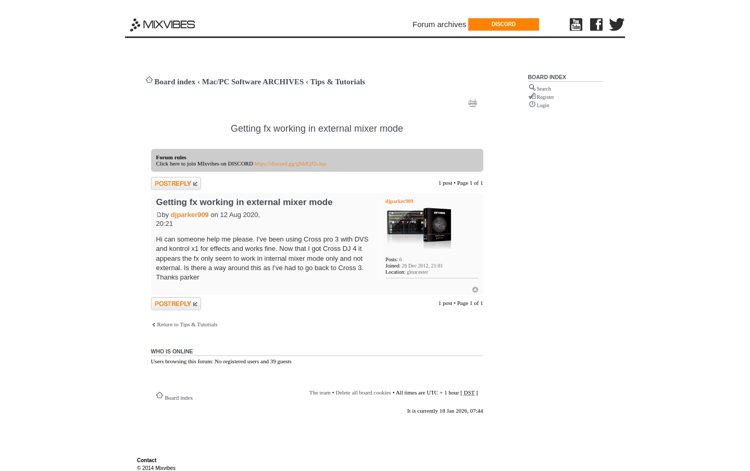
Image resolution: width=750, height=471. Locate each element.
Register (545, 97)
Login (543, 105)
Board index (175, 82)
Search (544, 89)
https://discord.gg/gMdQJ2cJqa (291, 163)
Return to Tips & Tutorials (187, 324)
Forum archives (439, 24)
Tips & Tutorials (338, 82)
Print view (472, 102)
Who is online (172, 351)
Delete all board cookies (363, 392)
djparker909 (190, 215)
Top (475, 289)
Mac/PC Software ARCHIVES (253, 82)
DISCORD (504, 24)
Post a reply (176, 183)
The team (320, 392)
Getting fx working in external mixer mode (317, 128)
